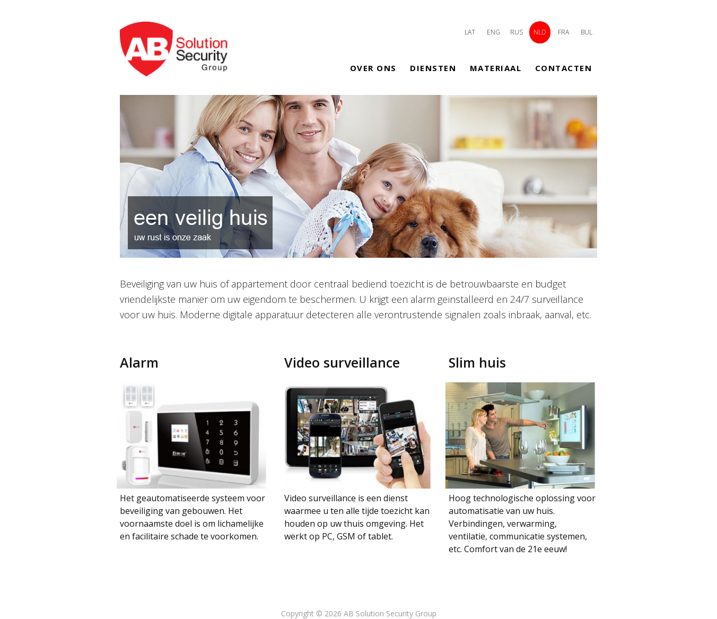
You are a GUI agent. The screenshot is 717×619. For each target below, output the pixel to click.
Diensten (433, 68)
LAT (470, 32)
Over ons (373, 68)
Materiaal (496, 68)
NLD (540, 32)
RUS (516, 32)
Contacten (563, 68)
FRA (563, 32)
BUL (586, 32)
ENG (493, 32)
